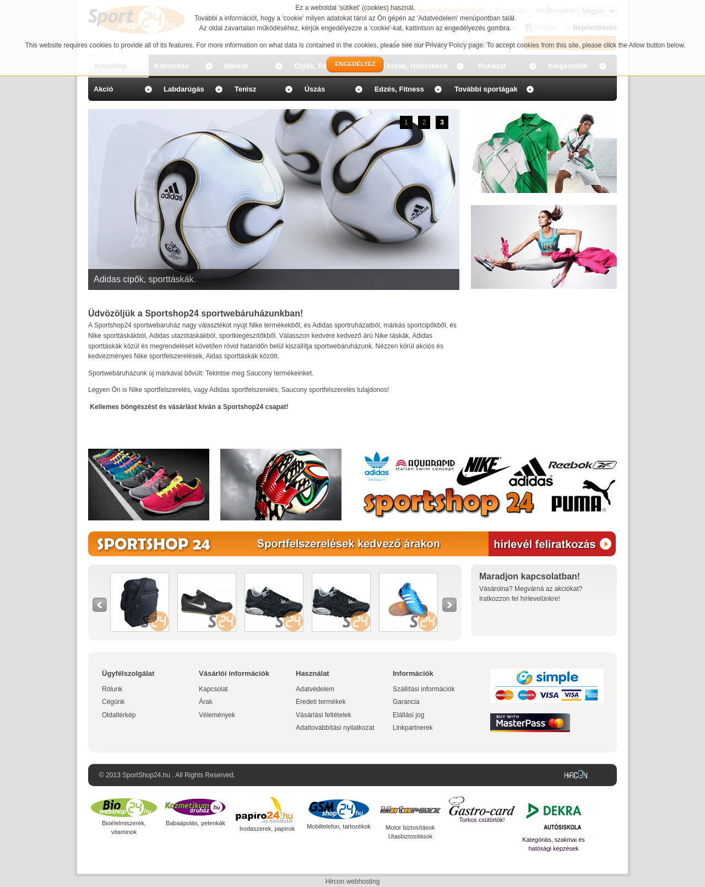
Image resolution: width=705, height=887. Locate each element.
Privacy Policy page (455, 45)
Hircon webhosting (353, 881)
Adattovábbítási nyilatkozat (335, 728)
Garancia (406, 702)
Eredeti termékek (321, 702)
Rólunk (112, 689)
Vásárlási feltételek (323, 715)
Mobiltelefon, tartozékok (339, 826)
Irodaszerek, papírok (267, 828)
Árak (206, 702)
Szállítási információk (424, 689)
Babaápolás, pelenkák (195, 823)
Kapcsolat (213, 689)
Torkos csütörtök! (482, 819)
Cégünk (113, 702)
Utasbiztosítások (410, 836)
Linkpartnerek (413, 728)
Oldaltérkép (118, 715)
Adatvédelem (315, 689)
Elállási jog (408, 715)
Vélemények (217, 715)
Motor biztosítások (410, 827)
